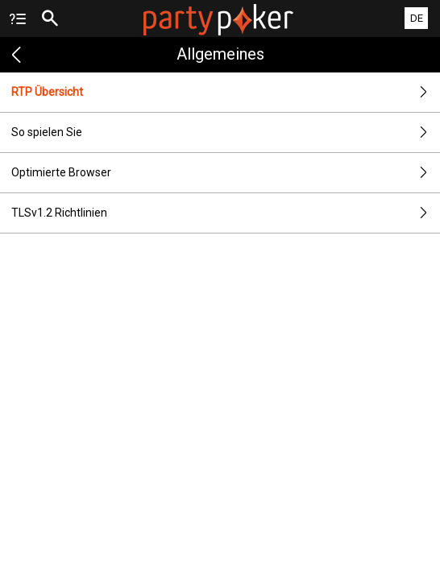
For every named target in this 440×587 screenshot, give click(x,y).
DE (416, 18)
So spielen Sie (225, 132)
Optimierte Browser (225, 172)
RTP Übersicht (225, 92)
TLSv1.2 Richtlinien (225, 213)
